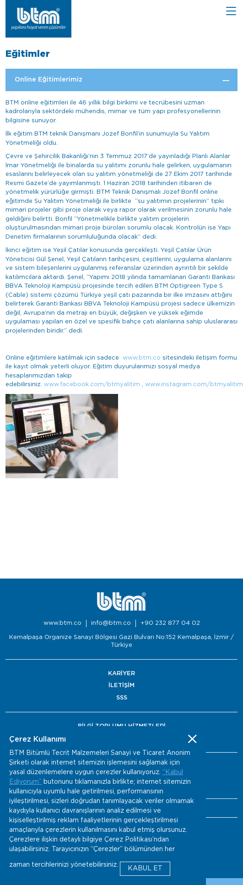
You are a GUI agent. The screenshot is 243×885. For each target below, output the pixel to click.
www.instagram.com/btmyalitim (194, 385)
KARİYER (121, 674)
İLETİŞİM (121, 685)
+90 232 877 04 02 (170, 623)
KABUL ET (145, 868)
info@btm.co (111, 623)
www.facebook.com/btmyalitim (92, 385)
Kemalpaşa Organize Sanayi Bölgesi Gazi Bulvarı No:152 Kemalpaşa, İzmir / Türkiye (121, 641)
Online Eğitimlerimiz (48, 79)
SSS (121, 698)
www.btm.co (142, 358)
